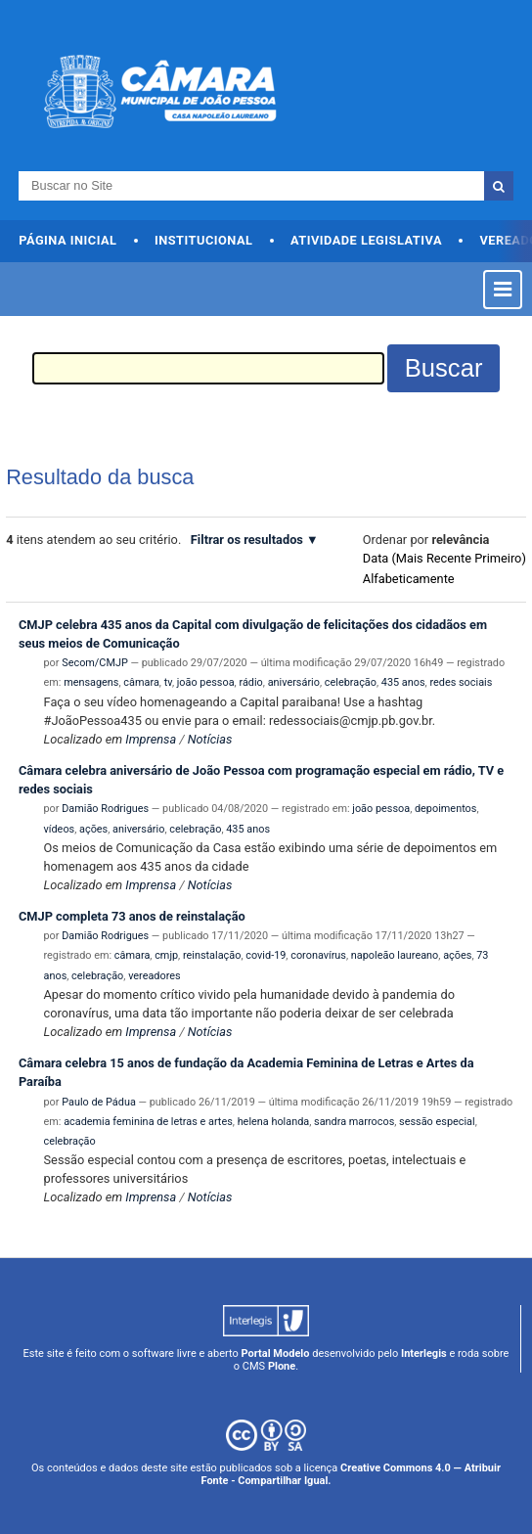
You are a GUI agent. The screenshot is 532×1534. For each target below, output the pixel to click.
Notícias (210, 739)
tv (168, 682)
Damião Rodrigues (105, 808)
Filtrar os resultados (247, 539)
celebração (351, 682)
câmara (140, 682)
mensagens (91, 682)
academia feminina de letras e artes (148, 1121)
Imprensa (150, 739)
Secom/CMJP (95, 662)
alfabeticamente (409, 578)
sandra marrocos (354, 1121)
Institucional (204, 240)
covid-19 (265, 955)
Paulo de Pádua (99, 1102)
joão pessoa (206, 682)
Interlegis (424, 1353)
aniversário (294, 682)
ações (93, 829)
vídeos (59, 829)
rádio (250, 682)
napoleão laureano (395, 955)
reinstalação (212, 955)
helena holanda (274, 1121)
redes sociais (460, 682)
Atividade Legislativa (366, 240)
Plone (281, 1366)
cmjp (166, 955)
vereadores (154, 976)
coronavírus (318, 955)
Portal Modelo (276, 1353)
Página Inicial (67, 240)
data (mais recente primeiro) (444, 558)
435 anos (403, 682)
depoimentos (445, 808)
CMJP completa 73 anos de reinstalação (132, 916)
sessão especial (437, 1121)
